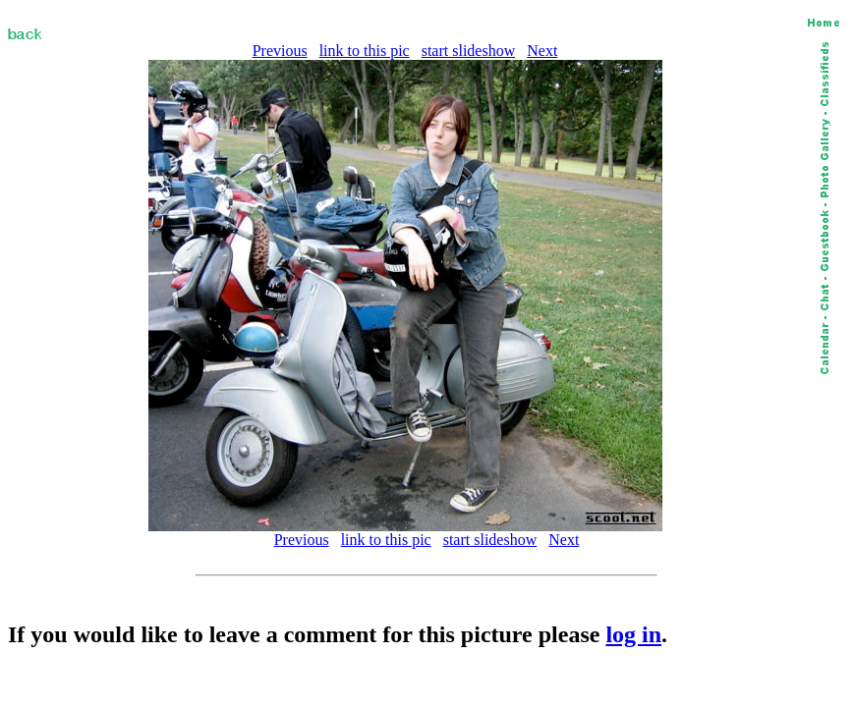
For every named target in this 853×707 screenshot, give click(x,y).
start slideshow (469, 50)
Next (542, 50)
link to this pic (364, 50)
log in (633, 634)
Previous (280, 50)
